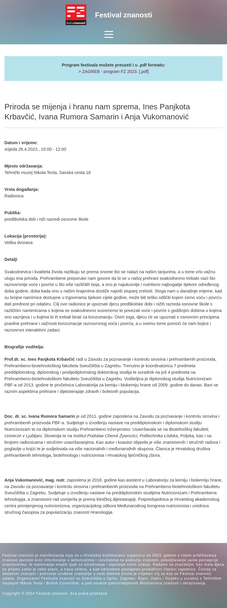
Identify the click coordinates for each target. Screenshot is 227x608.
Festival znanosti (123, 15)
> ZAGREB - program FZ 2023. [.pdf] (113, 71)
